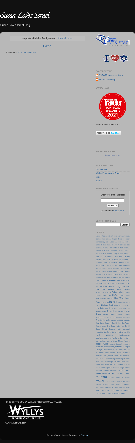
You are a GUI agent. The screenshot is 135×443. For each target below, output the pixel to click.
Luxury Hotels (117, 332)
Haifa (114, 295)
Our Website (102, 169)
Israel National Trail (104, 305)
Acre (115, 236)
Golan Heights (118, 292)
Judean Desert (123, 320)
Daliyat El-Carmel (108, 277)
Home (47, 46)
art (107, 242)
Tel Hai (119, 373)
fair (113, 283)
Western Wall (124, 388)
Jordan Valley (105, 320)
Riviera (117, 362)
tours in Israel (123, 377)
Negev (127, 347)
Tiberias (127, 373)
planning (126, 353)
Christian (109, 265)
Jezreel (109, 317)
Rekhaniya (109, 362)
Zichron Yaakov (101, 393)
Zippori (122, 393)
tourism (101, 377)
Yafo (112, 390)
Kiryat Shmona (108, 329)
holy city (110, 298)
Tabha (104, 373)
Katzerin (108, 323)
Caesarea (116, 260)
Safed (98, 365)
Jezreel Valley (118, 317)
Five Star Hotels (105, 289)
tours (112, 377)
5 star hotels (100, 236)
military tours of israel (108, 341)
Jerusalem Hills (124, 311)
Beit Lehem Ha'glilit (111, 254)
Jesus (98, 314)
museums (99, 347)
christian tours (105, 268)
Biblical (98, 260)
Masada (109, 335)
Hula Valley (119, 298)
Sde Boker (105, 365)
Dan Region (119, 277)
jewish (105, 314)
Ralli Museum (124, 356)
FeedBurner (118, 210)
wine (97, 390)
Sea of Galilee (116, 365)
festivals (126, 286)
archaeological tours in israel (118, 239)
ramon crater (101, 359)
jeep (106, 308)
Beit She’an (125, 254)
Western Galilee (111, 388)
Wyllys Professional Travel (108, 173)
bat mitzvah (125, 248)
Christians (115, 268)
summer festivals (109, 371)
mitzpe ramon (102, 344)
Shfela (103, 368)
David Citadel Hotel (103, 280)
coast (98, 271)
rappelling (111, 359)
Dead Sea (115, 280)
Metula (114, 338)
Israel (98, 177)
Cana (127, 263)
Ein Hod (107, 283)
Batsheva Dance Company (107, 251)
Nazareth (120, 347)
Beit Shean (100, 257)
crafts (121, 271)
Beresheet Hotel (111, 257)
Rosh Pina (125, 362)
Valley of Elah (123, 382)
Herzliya (121, 295)
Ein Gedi (99, 283)
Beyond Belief (124, 257)
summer (99, 371)
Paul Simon (110, 353)
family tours (119, 283)
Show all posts (65, 38)
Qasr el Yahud (112, 356)
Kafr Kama (100, 323)
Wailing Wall (108, 385)
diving (123, 280)
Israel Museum (124, 302)
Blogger (84, 435)
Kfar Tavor (126, 323)
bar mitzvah (114, 248)
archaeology (100, 242)
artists (112, 242)
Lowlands (107, 332)
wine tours (105, 390)
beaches (99, 254)
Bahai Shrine (106, 245)
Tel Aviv (111, 373)
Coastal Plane (106, 271)
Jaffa (102, 308)
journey (113, 320)
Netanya (99, 350)
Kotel (119, 329)
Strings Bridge (124, 368)
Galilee (127, 289)
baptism (115, 245)
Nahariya (112, 347)
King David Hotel (113, 326)
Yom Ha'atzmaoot (122, 390)
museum (126, 344)
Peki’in (119, 353)
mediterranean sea (103, 338)
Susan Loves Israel (24, 16)
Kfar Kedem (116, 323)
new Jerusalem (120, 350)
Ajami (120, 236)
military (120, 338)
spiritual (109, 368)
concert (115, 271)
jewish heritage (116, 314)
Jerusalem (111, 311)
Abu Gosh (109, 236)
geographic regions (103, 292)
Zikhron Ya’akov (114, 393)
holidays (103, 298)
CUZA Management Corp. (111, 75)
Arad (103, 239)
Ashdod (118, 242)
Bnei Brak (107, 260)
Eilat (128, 280)
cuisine (115, 274)
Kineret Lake (101, 326)
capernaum (100, 265)
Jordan (99, 180)
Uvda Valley (111, 382)
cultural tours (124, 274)
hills (97, 298)
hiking (127, 295)
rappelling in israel (123, 359)
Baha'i (98, 245)
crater (110, 274)
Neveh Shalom (108, 350)
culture (98, 277)
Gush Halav (106, 295)
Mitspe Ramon (124, 341)
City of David (125, 268)
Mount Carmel (116, 344)
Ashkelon (126, 242)
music (106, 347)
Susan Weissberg (107, 79)
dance (127, 277)
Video (98, 384)
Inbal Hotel (104, 302)
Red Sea (100, 362)
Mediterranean (124, 335)
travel (100, 381)
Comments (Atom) (27, 52)
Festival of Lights (115, 286)
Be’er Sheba (124, 251)
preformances (101, 356)
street (115, 368)
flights (118, 289)
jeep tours (113, 308)
